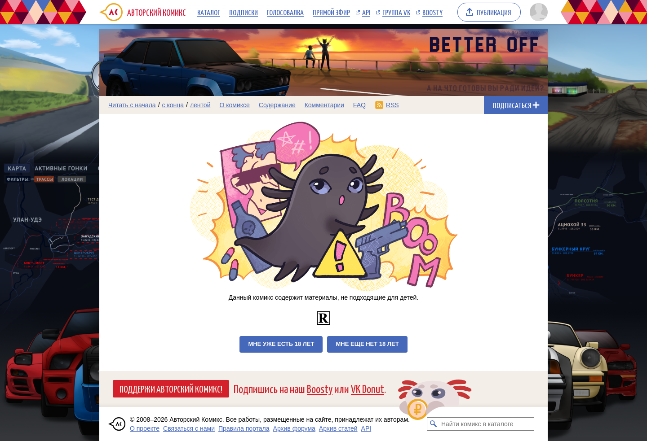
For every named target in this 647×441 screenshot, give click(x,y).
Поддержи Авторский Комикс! (171, 388)
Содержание (277, 105)
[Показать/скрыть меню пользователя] (537, 12)
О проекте (145, 428)
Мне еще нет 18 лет (367, 344)
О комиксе (234, 105)
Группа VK (396, 12)
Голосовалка (285, 12)
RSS (392, 105)
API (366, 12)
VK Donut (367, 388)
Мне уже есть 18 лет (281, 344)
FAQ (359, 105)
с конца (173, 105)
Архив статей (338, 428)
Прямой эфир (331, 12)
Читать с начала (132, 105)
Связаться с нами (189, 428)
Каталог (208, 12)
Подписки (243, 12)
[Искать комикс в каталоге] (433, 424)
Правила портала (244, 428)
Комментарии (324, 105)
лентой (200, 105)
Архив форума (294, 428)
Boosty (432, 12)
